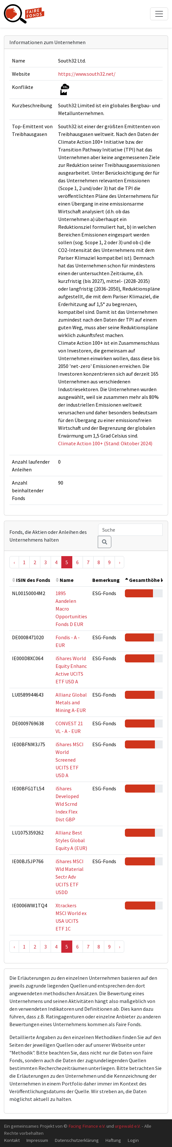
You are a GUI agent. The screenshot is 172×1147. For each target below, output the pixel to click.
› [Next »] (119, 562)
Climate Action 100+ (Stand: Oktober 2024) (105, 443)
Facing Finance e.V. (87, 1126)
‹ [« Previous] (14, 562)
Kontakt (12, 1140)
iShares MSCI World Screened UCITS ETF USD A (70, 759)
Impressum (37, 1140)
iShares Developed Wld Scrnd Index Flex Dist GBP (67, 804)
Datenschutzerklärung (77, 1140)
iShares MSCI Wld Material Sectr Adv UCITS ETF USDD (70, 876)
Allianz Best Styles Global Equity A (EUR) (71, 840)
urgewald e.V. (128, 1126)
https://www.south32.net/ (87, 74)
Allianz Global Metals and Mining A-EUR (71, 702)
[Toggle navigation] (159, 13)
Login (133, 1140)
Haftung (113, 1140)
